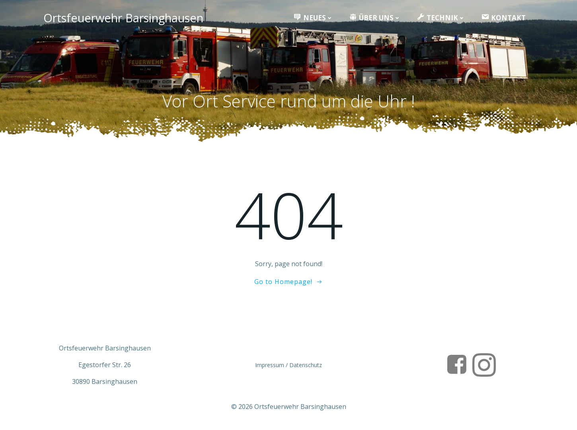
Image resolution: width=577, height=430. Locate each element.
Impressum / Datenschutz (288, 365)
